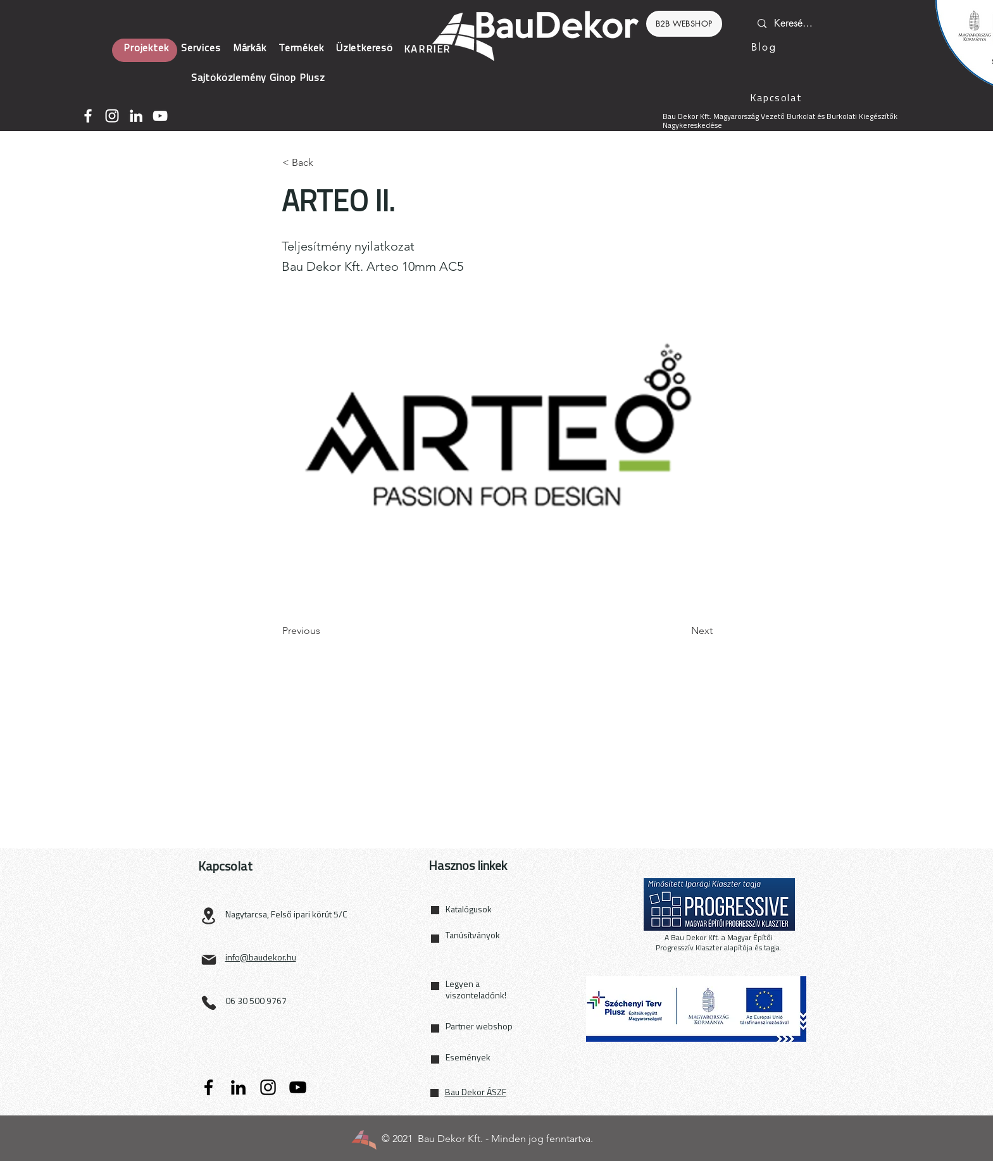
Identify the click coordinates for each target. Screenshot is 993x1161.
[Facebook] (88, 116)
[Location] (209, 916)
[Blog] (764, 46)
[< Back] (324, 162)
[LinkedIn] (136, 116)
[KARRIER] (428, 50)
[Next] (681, 630)
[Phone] (209, 1003)
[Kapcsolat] (777, 99)
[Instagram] (112, 116)
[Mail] (209, 960)
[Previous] (324, 630)
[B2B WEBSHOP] (684, 24)
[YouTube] (160, 116)
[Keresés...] (794, 23)
